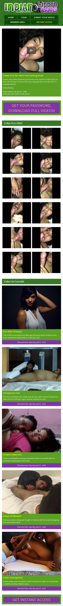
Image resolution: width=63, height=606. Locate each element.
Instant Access (44, 22)
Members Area (17, 22)
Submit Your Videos (44, 17)
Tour (24, 17)
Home (11, 17)
